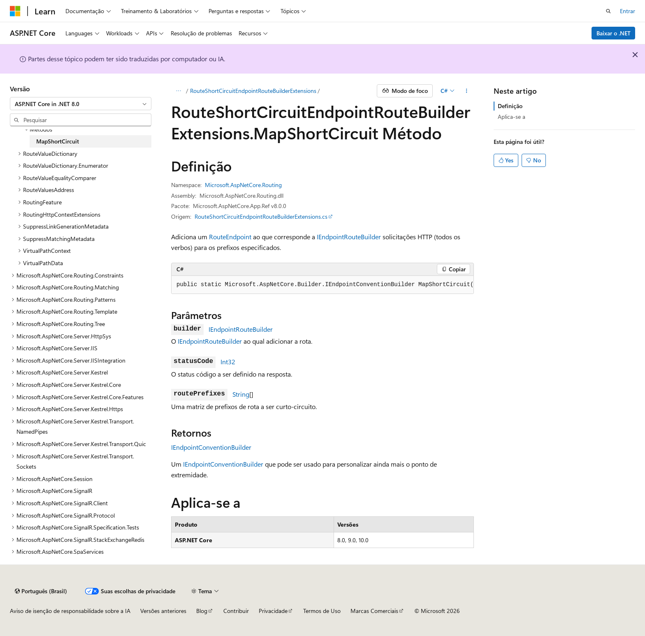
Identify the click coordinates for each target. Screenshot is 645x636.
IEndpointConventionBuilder (211, 447)
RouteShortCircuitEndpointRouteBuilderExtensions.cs (261, 216)
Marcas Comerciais (374, 611)
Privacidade (273, 611)
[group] (322, 285)
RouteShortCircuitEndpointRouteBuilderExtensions (253, 91)
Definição (510, 106)
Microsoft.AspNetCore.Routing (243, 185)
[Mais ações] (466, 90)
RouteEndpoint (230, 236)
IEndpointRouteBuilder (349, 236)
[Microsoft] (15, 11)
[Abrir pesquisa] (608, 11)
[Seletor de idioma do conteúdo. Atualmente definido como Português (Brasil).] (41, 591)
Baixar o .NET (613, 33)
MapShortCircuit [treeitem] (57, 141)
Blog (201, 611)
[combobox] (80, 103)
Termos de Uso (322, 611)
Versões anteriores (163, 611)
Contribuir (236, 611)
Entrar (627, 11)
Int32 (227, 361)
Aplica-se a (511, 116)
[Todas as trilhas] (178, 90)
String (240, 394)
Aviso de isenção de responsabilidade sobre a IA (70, 611)
